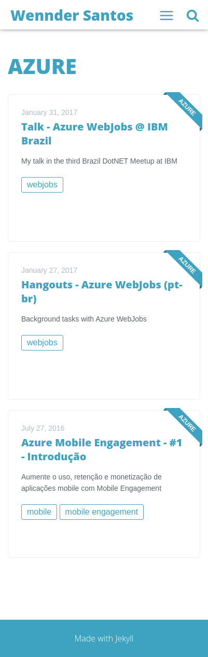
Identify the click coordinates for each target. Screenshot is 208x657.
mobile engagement (101, 511)
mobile (39, 511)
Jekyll (124, 638)
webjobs (42, 184)
